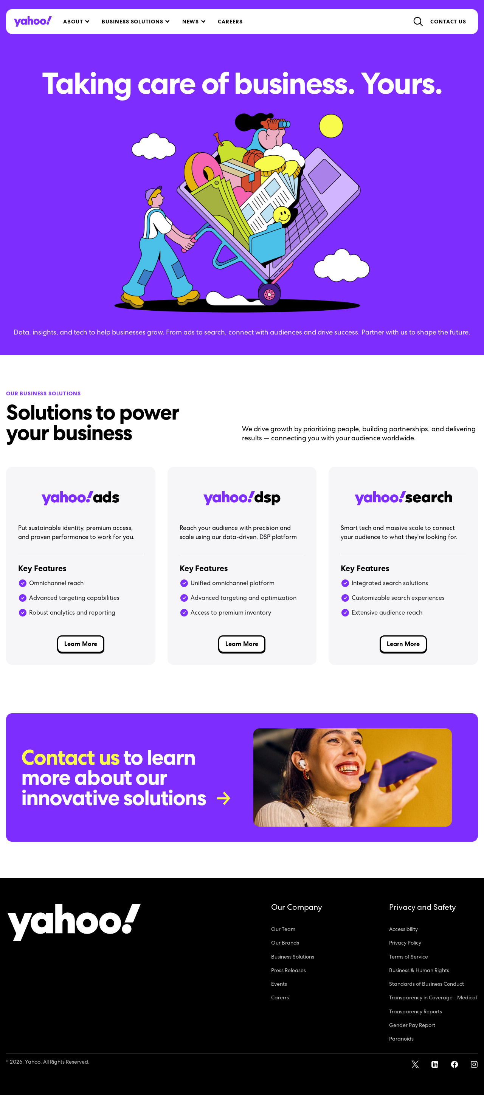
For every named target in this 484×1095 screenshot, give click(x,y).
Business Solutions (292, 956)
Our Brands (285, 942)
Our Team (283, 929)
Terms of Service (408, 956)
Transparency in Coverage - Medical (433, 997)
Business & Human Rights (419, 970)
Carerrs (280, 997)
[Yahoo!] (74, 923)
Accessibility (403, 929)
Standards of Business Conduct (426, 984)
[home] (33, 21)
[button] (75, 21)
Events (279, 984)
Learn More (80, 644)
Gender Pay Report (412, 1025)
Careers (230, 21)
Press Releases (288, 970)
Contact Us (448, 21)
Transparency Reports (415, 1011)
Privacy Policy (405, 942)
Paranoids (401, 1038)
